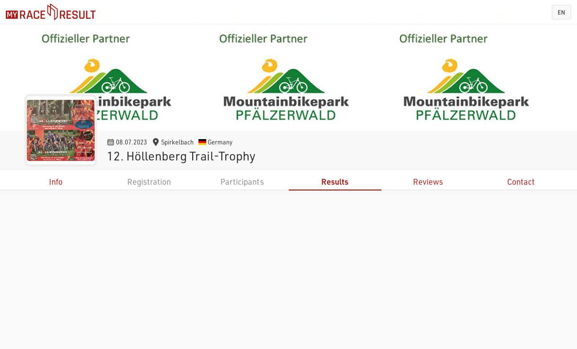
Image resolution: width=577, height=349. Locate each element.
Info (56, 181)
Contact (521, 181)
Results (334, 181)
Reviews (428, 181)
